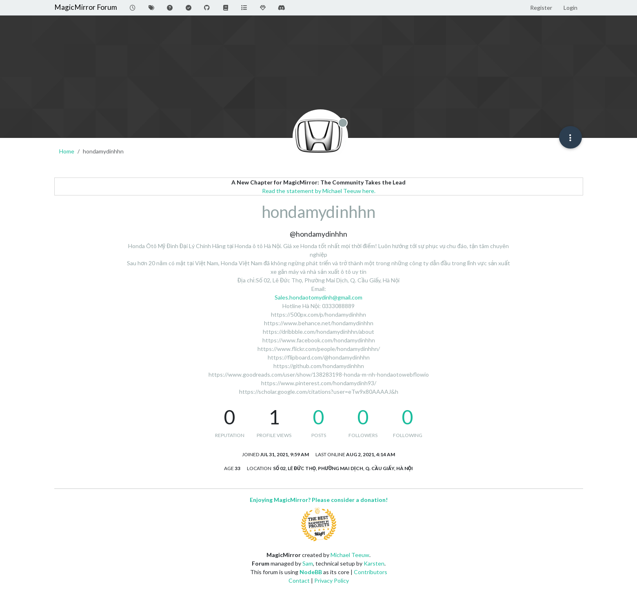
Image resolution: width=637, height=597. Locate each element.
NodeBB (311, 571)
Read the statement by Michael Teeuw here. (318, 190)
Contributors (370, 571)
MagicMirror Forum (85, 7)
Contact (299, 580)
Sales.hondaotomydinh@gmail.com (318, 297)
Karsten (374, 563)
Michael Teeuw (350, 554)
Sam (307, 563)
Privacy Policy (331, 580)
